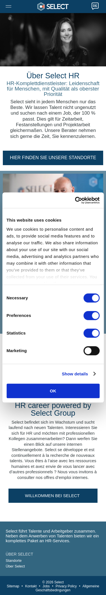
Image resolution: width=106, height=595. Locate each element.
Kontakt (31, 586)
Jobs (45, 586)
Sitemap (13, 586)
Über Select (15, 566)
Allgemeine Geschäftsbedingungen (67, 588)
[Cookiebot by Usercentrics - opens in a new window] (75, 200)
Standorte (13, 560)
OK (53, 390)
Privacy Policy (66, 586)
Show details (75, 373)
